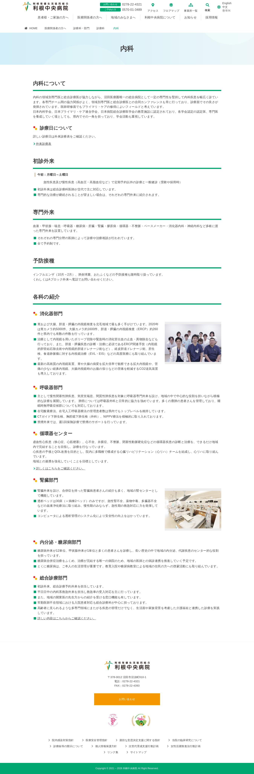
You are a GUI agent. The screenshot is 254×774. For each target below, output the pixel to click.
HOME (33, 28)
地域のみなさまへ (123, 17)
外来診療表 (43, 143)
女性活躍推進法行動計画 (186, 746)
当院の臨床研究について (187, 740)
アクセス (152, 10)
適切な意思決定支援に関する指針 (139, 740)
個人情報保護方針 (106, 746)
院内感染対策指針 (63, 740)
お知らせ (190, 17)
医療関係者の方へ (89, 17)
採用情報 (211, 17)
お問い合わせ (127, 699)
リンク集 (112, 752)
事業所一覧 (191, 10)
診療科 (100, 28)
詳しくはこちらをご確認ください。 (60, 468)
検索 (207, 10)
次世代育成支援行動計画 (144, 746)
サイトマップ (138, 752)
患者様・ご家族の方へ (53, 17)
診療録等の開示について (68, 746)
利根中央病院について (160, 17)
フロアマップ (171, 10)
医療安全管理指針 (96, 740)
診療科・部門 (81, 28)
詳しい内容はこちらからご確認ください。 (66, 618)
